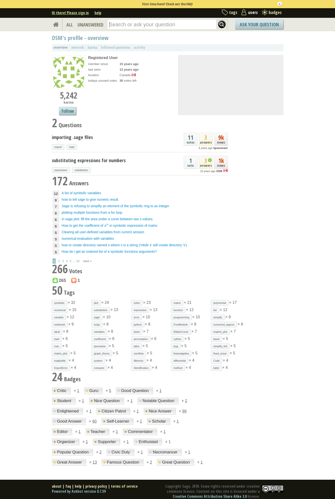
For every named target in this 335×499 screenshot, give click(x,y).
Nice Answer (159, 411)
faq (68, 486)
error (136, 317)
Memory (139, 360)
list (215, 310)
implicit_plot (220, 331)
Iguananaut (220, 147)
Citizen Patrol (112, 411)
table (216, 367)
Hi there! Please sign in (70, 12)
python (138, 324)
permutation (141, 339)
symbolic (59, 302)
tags (233, 12)
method (178, 367)
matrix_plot (60, 353)
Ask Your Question (259, 24)
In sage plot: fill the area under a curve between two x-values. (108, 219)
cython (177, 339)
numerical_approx (223, 324)
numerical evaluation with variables (88, 238)
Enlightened (67, 411)
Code (216, 360)
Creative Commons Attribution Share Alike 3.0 (210, 496)
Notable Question (157, 401)
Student (63, 401)
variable (59, 317)
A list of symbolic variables (81, 193)
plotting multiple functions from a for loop (92, 212)
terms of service (124, 486)
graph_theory (102, 353)
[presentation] (106, 225)
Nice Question (105, 401)
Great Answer (68, 462)
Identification (141, 367)
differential (180, 360)
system (98, 360)
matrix (177, 302)
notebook (59, 324)
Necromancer (164, 452)
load (71, 147)
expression (61, 170)
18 (77, 261)
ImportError (61, 367)
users (253, 12)
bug (176, 346)
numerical (60, 310)
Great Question (174, 462)
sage (97, 317)
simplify (217, 317)
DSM (219, 171)
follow (67, 111)
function (178, 310)
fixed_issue (220, 353)
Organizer (65, 441)
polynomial (219, 302)
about (57, 486)
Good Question (133, 390)
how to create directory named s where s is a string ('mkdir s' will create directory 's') (124, 245)
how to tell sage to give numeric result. (90, 199)
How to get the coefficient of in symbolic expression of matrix (109, 225)
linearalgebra (181, 353)
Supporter (105, 441)
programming (181, 317)
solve (137, 302)
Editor (61, 431)
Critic (61, 390)
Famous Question (121, 462)
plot (96, 302)
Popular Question (72, 452)
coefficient (100, 339)
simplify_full (220, 346)
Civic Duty (119, 452)
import (58, 147)
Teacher (96, 431)
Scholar (157, 421)
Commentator (139, 431)
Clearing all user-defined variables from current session (103, 232)
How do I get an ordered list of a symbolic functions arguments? (109, 251)
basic (137, 331)
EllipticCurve (181, 331)
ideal (57, 331)
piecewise (100, 346)
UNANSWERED (90, 24)
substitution (81, 170)
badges (275, 12)
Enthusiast (147, 441)
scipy (97, 324)
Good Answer (68, 421)
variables (99, 331)
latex (136, 346)
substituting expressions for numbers (89, 160)
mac (56, 346)
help (98, 12)
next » (87, 261)
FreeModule (181, 324)
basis (216, 339)
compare (99, 367)
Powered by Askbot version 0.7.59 (79, 491)
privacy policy (96, 486)
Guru (93, 390)
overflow (139, 353)
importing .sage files (72, 137)
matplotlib (60, 360)
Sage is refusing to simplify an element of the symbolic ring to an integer (115, 206)
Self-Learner (116, 421)
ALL (69, 24)
